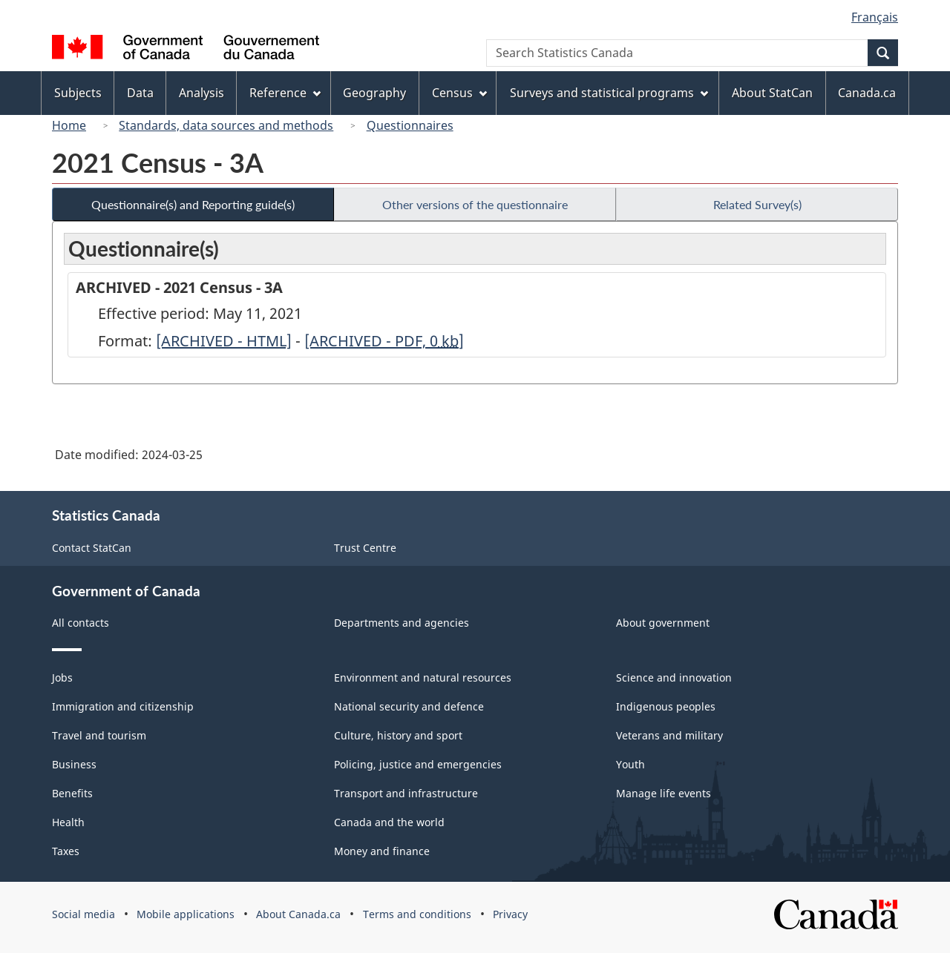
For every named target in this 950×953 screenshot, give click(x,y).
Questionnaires (410, 125)
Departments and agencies (401, 623)
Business (74, 764)
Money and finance (382, 851)
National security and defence (409, 706)
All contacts (80, 623)
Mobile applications (186, 914)
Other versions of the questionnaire (475, 204)
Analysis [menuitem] (201, 93)
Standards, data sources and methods (226, 125)
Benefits (72, 793)
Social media (83, 914)
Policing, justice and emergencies (418, 764)
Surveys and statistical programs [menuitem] (609, 93)
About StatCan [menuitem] (772, 93)
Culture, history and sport (398, 735)
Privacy (510, 914)
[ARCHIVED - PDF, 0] (384, 341)
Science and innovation (674, 677)
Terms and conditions (417, 914)
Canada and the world (389, 822)
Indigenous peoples (665, 706)
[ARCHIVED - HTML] (224, 341)
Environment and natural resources (422, 677)
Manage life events (663, 793)
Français (874, 17)
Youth (630, 764)
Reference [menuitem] (285, 93)
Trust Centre (365, 548)
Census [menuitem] (459, 93)
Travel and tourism (99, 735)
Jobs (62, 677)
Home (69, 125)
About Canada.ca (298, 914)
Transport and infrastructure (406, 793)
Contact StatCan (91, 548)
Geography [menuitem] (374, 93)
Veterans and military (669, 735)
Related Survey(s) (757, 204)
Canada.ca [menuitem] (867, 93)
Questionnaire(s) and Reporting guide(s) (193, 204)
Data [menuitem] (140, 93)
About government (663, 623)
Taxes (65, 851)
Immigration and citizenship (123, 706)
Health (68, 822)
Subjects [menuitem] (78, 93)
